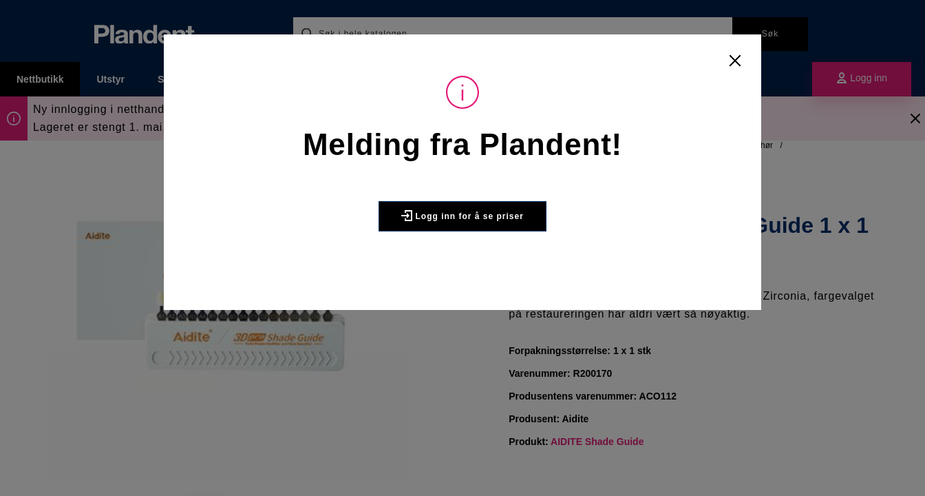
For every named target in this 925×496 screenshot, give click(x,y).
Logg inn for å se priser (462, 215)
